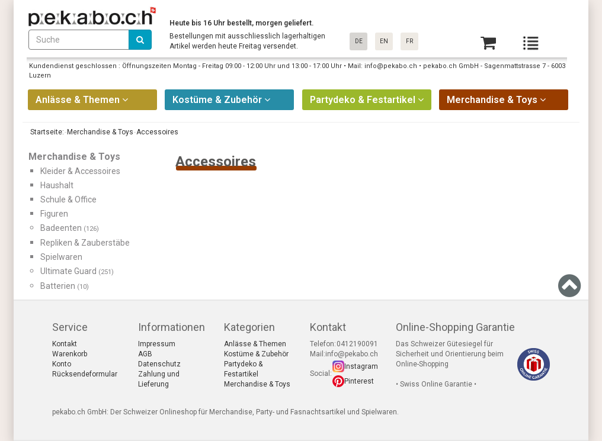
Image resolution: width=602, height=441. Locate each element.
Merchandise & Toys (257, 384)
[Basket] (488, 43)
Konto (61, 364)
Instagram (361, 366)
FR (409, 41)
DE (359, 41)
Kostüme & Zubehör (256, 354)
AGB (145, 354)
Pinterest (359, 381)
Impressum (156, 344)
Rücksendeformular (84, 374)
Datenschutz (159, 364)
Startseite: (46, 132)
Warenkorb (69, 354)
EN (384, 41)
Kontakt (64, 344)
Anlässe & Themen (255, 344)
